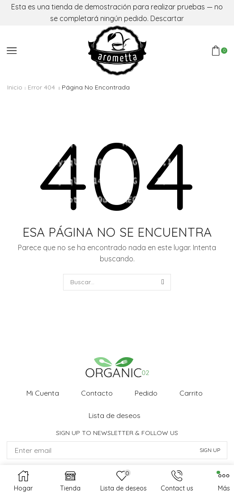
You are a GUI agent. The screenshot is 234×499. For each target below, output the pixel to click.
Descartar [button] (167, 18)
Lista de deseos (114, 415)
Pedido (146, 392)
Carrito (191, 392)
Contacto (97, 392)
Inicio (14, 87)
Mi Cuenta (42, 392)
